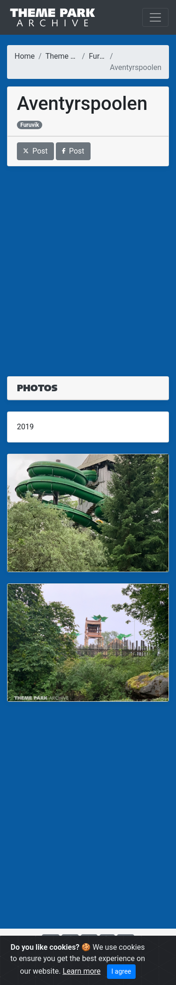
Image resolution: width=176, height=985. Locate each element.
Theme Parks (68, 56)
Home (25, 56)
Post (35, 151)
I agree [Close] (121, 971)
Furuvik (101, 56)
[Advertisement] (88, 266)
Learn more (81, 971)
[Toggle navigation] (155, 17)
